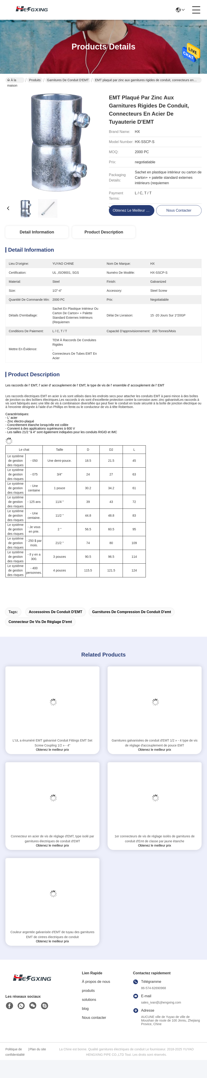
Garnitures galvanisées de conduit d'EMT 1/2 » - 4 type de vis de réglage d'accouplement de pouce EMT (154, 743)
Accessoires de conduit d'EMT (55, 612)
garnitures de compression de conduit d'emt (131, 612)
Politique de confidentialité (15, 1051)
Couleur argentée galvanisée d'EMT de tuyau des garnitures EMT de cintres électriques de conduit (52, 934)
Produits (34, 80)
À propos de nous (96, 982)
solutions (89, 1000)
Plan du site (37, 1049)
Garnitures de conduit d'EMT (68, 80)
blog (85, 1009)
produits (88, 991)
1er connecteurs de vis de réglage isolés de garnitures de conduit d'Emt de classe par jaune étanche (155, 838)
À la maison (12, 80)
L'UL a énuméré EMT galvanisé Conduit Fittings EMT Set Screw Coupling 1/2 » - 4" (52, 743)
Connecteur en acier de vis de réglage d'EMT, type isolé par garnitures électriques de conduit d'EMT (52, 838)
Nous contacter (94, 1018)
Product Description (103, 232)
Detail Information (37, 232)
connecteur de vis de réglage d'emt (40, 622)
